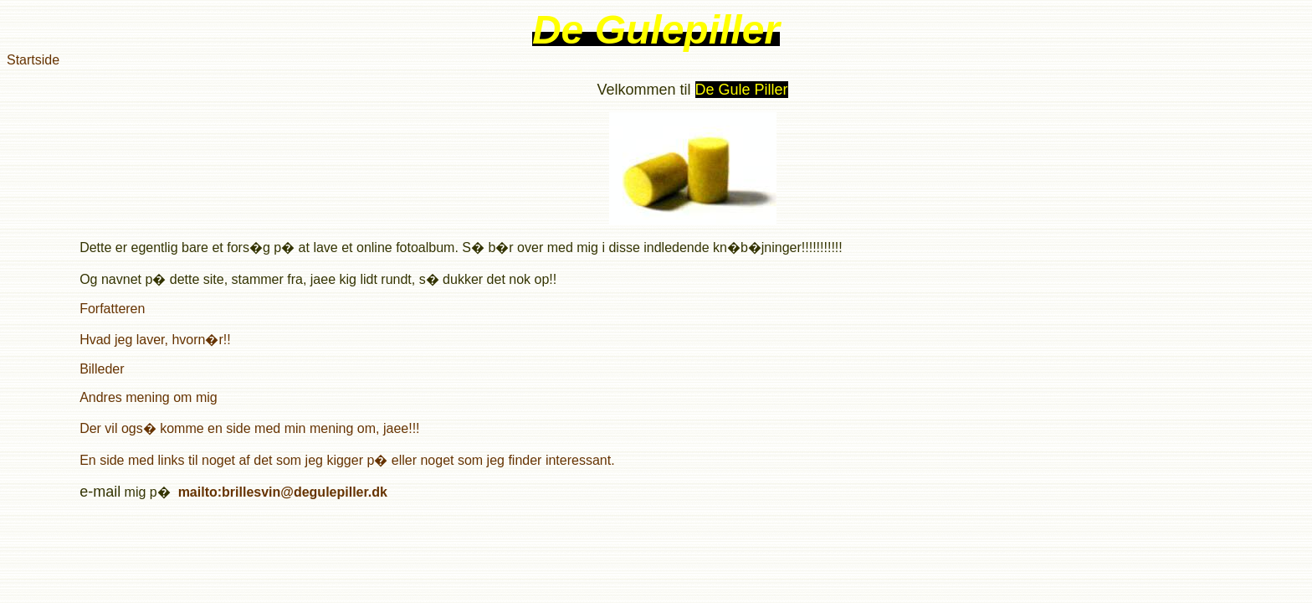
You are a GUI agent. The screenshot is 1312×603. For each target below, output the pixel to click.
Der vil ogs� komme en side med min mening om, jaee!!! (249, 428)
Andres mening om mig (148, 397)
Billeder (101, 369)
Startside (33, 60)
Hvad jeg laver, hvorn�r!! (155, 339)
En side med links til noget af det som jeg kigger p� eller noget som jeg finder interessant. (346, 460)
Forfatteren (112, 309)
